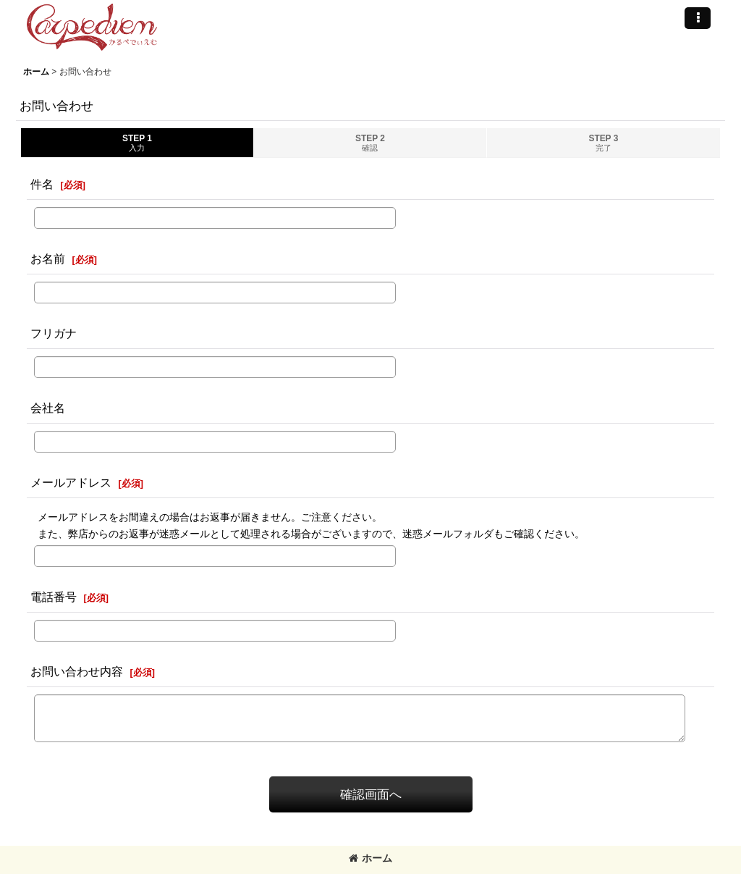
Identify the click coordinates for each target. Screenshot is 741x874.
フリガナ (53, 333)
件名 (42, 183)
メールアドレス (70, 482)
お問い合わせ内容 (76, 671)
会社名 (47, 407)
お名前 (47, 258)
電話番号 (53, 596)
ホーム (370, 858)
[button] (698, 18)
